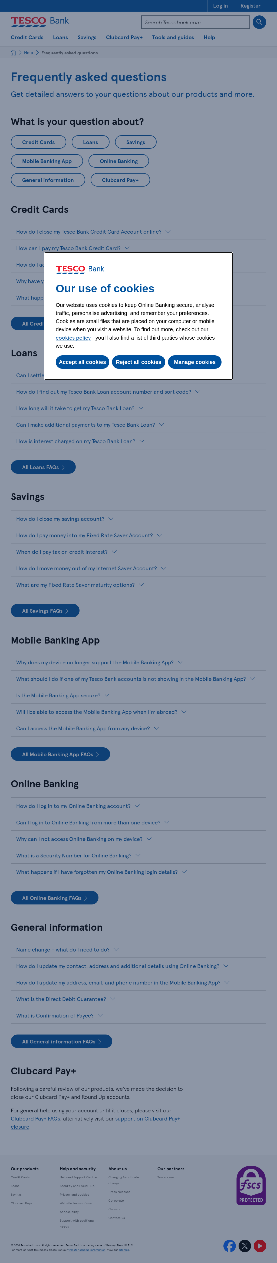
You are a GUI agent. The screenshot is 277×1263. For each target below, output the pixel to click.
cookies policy (73, 337)
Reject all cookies (138, 362)
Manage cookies (195, 362)
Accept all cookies (82, 362)
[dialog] (138, 316)
